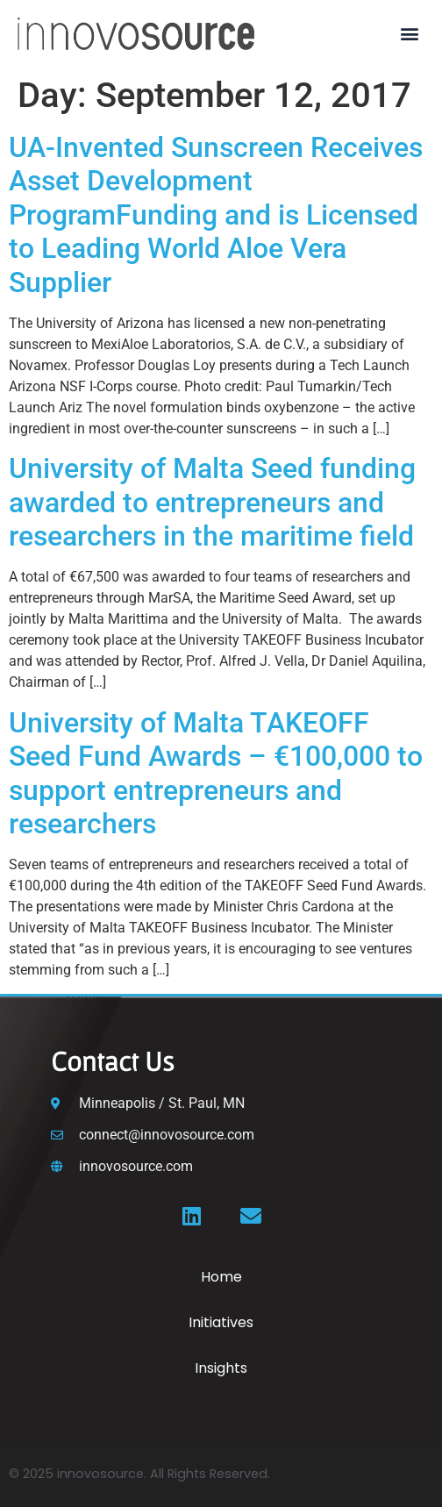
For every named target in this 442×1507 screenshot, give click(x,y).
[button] (410, 33)
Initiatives (221, 1322)
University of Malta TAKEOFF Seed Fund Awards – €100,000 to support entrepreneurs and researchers (216, 773)
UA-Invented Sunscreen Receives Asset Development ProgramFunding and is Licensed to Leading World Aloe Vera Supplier (216, 215)
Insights (221, 1368)
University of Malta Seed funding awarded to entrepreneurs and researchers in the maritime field (212, 502)
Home (221, 1277)
